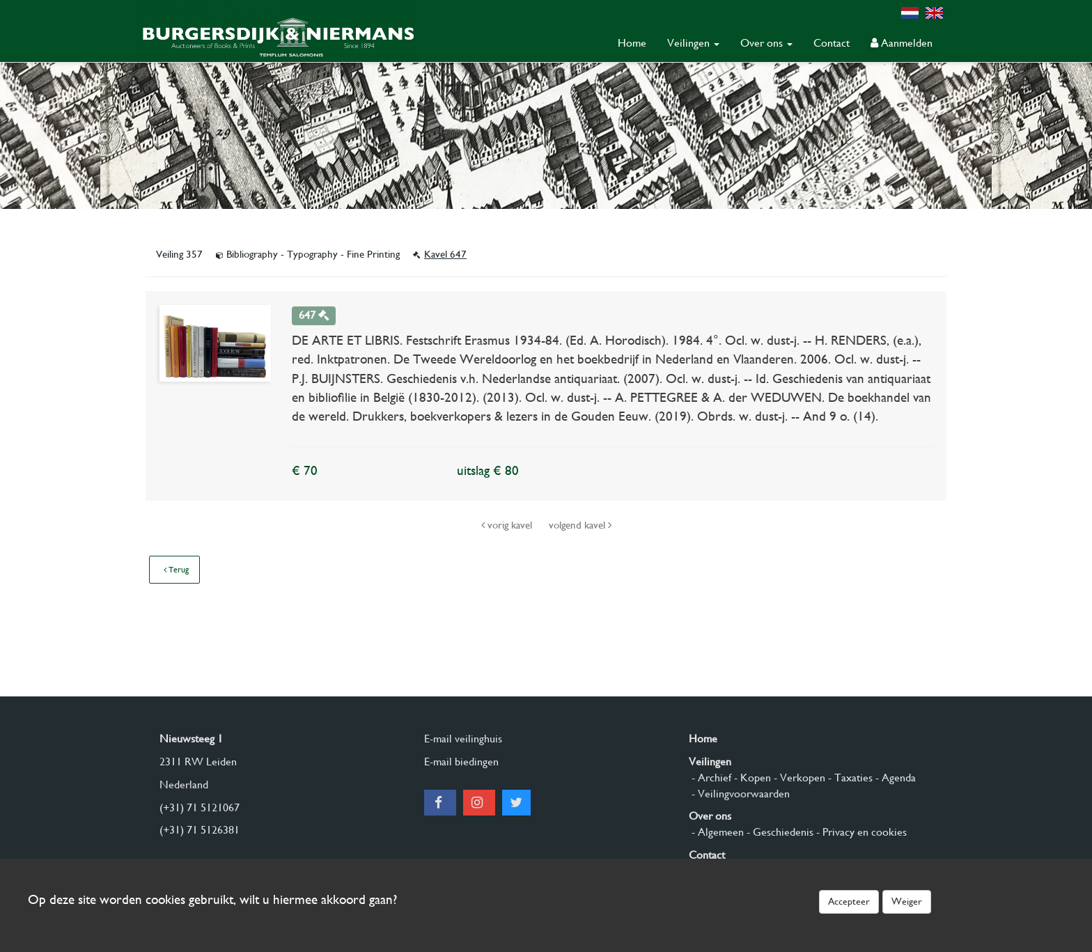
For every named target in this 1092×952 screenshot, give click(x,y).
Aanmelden (902, 42)
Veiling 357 (180, 254)
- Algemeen (716, 831)
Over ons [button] (766, 42)
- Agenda (894, 777)
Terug (176, 570)
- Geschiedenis (778, 831)
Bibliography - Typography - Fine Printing (309, 254)
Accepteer (849, 901)
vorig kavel (508, 525)
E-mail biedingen (461, 761)
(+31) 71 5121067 (199, 807)
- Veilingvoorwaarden (739, 793)
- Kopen (751, 777)
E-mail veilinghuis (463, 738)
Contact (831, 42)
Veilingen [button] (693, 42)
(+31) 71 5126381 (199, 829)
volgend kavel (580, 525)
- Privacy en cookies (860, 831)
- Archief (710, 777)
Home (632, 42)
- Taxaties (849, 777)
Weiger (906, 901)
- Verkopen (798, 777)
